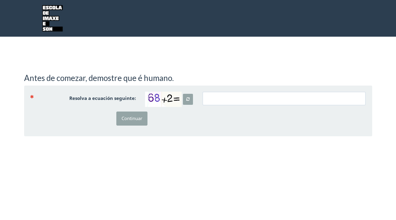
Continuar (132, 118)
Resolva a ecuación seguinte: (85, 98)
